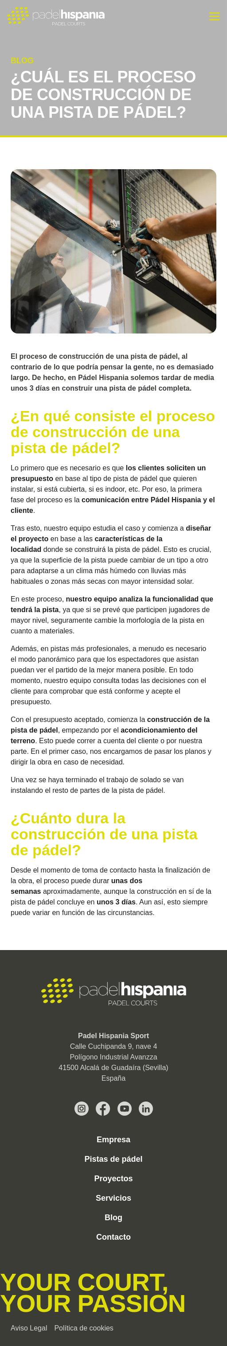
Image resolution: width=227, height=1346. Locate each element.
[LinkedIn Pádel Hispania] (146, 1109)
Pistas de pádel (113, 1159)
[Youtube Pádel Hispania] (124, 1109)
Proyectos (113, 1178)
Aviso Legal (29, 1328)
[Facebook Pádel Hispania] (103, 1109)
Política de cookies (83, 1328)
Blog (113, 1217)
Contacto (113, 1237)
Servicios (113, 1198)
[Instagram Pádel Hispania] (81, 1109)
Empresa (113, 1139)
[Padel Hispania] (56, 16)
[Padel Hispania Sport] (113, 992)
